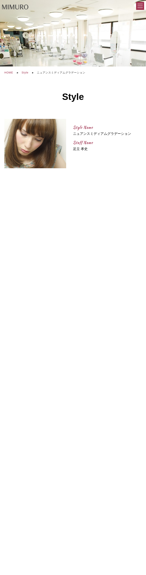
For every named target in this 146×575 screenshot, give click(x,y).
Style (25, 72)
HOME (8, 72)
